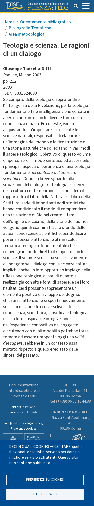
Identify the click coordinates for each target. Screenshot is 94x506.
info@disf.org (13, 423)
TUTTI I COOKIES (45, 494)
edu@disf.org (34, 423)
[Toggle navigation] (86, 5)
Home (9, 22)
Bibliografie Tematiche (30, 28)
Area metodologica (26, 34)
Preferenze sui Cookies (45, 479)
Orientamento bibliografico (45, 22)
